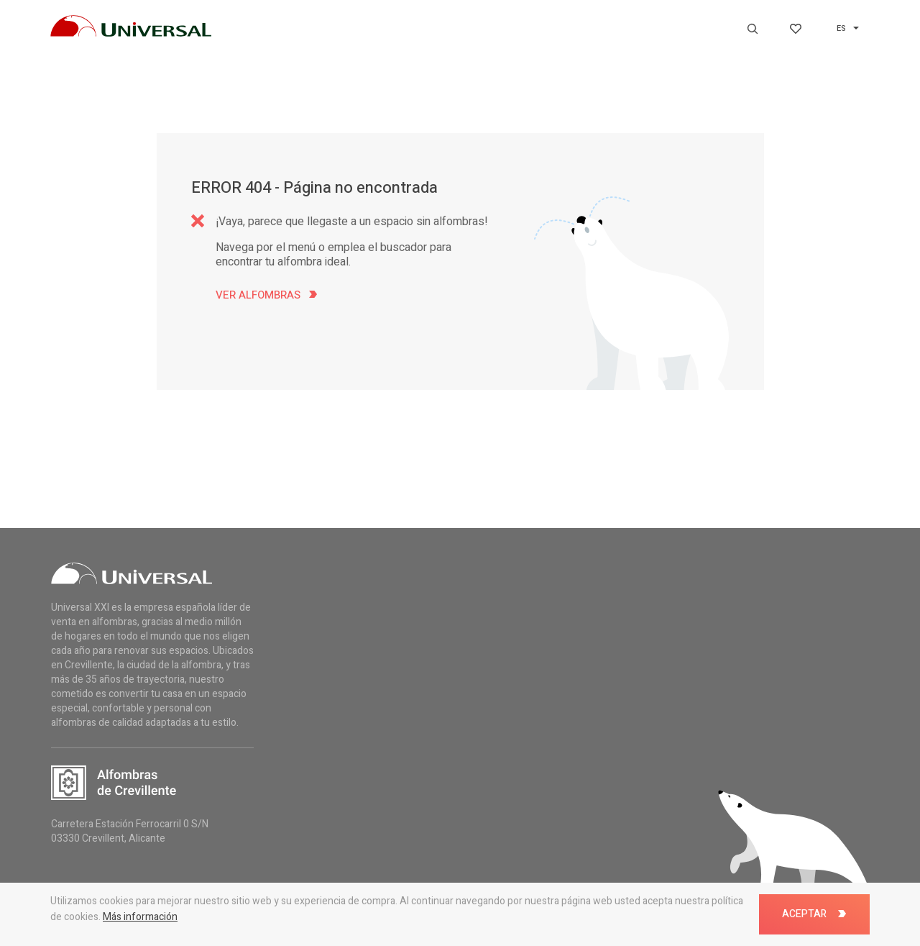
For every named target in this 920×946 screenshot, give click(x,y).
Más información (140, 916)
